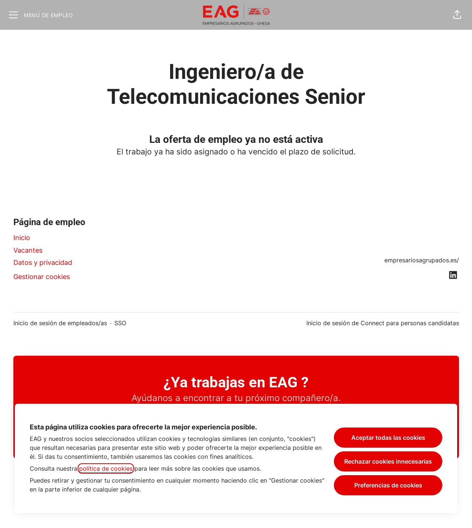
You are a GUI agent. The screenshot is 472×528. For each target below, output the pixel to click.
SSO (120, 323)
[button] (457, 14)
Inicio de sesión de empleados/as (60, 323)
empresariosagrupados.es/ (421, 260)
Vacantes (27, 250)
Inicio (21, 237)
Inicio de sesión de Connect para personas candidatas (382, 323)
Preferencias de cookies (388, 485)
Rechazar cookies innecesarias (388, 461)
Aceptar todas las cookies (388, 437)
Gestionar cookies (41, 277)
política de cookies (106, 468)
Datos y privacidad (42, 262)
